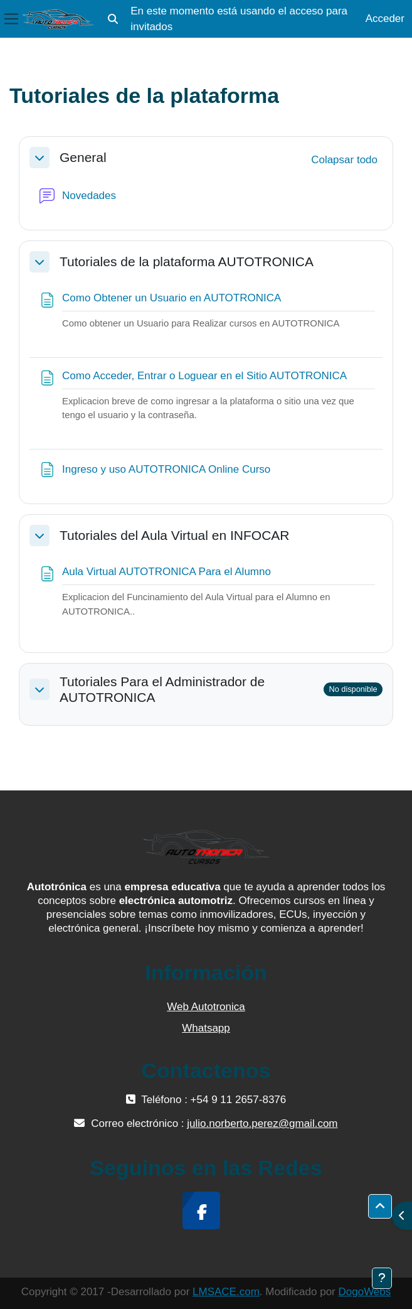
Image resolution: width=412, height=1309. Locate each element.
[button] (112, 19)
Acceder (385, 18)
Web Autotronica (206, 1007)
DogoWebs (364, 1292)
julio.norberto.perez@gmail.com (262, 1123)
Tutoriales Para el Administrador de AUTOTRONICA (162, 689)
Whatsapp (206, 1028)
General (83, 157)
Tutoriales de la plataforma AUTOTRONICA (187, 261)
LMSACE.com (226, 1292)
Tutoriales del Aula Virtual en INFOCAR (175, 535)
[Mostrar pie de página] (382, 1278)
